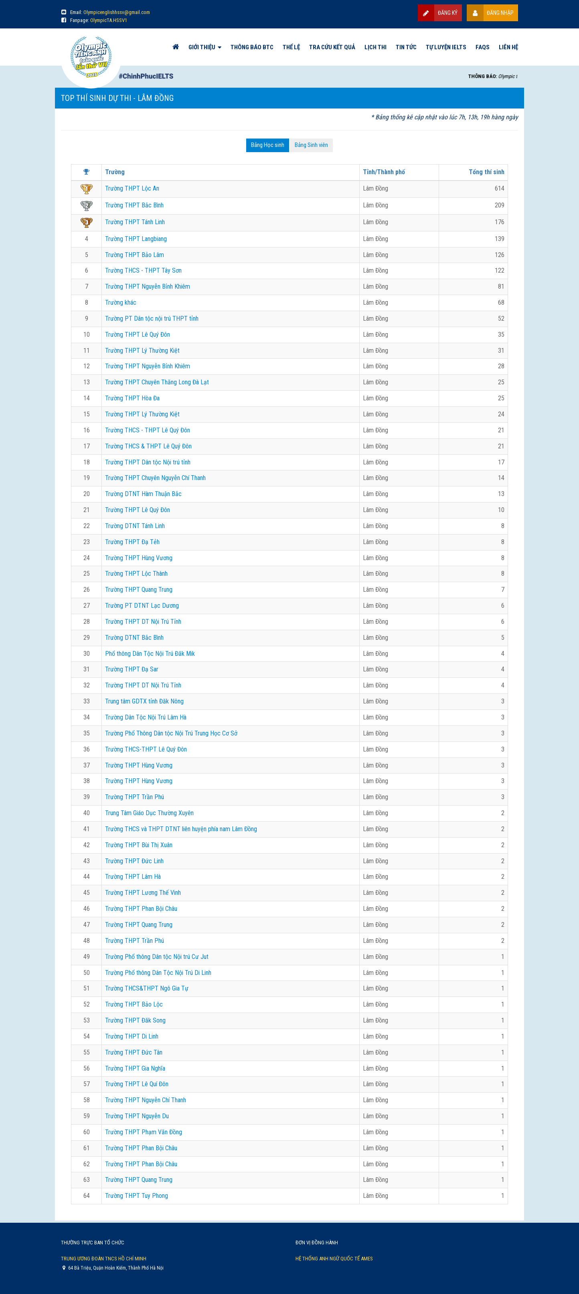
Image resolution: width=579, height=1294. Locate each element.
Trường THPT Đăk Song (135, 1020)
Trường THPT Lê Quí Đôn (136, 1084)
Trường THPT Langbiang (136, 239)
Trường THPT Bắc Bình (134, 205)
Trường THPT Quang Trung (138, 589)
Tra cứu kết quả (332, 47)
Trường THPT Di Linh (131, 1036)
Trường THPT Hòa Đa (132, 398)
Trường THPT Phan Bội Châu (141, 908)
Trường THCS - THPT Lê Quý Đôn (147, 430)
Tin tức (406, 47)
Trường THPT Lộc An (132, 188)
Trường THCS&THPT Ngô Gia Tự (146, 988)
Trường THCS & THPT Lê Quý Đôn (148, 446)
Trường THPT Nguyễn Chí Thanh (145, 1100)
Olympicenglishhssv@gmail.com (116, 12)
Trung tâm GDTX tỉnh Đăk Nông (144, 701)
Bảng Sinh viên (311, 145)
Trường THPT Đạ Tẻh (132, 542)
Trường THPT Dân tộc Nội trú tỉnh (147, 462)
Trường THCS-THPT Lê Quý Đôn (146, 749)
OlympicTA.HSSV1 (108, 20)
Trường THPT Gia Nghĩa (135, 1068)
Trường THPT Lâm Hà (133, 876)
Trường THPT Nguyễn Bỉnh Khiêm (147, 286)
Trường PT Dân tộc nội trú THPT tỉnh (151, 318)
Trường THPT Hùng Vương (138, 558)
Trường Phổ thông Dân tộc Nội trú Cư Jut (157, 956)
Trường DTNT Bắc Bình (134, 637)
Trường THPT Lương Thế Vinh (143, 892)
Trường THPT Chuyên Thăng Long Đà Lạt (157, 382)
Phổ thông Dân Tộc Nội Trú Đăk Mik (150, 653)
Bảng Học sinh (267, 145)
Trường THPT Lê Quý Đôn (137, 334)
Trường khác (120, 302)
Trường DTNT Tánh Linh (135, 526)
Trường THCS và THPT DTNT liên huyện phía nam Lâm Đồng (181, 829)
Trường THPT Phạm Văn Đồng (143, 1132)
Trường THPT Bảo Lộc (134, 1004)
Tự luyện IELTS (446, 47)
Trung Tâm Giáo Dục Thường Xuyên (149, 813)
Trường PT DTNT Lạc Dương (142, 605)
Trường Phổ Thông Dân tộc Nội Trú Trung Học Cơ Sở (171, 733)
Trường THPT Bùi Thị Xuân (138, 845)
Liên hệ (508, 47)
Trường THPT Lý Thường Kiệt (142, 350)
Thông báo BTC (252, 47)
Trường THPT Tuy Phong (136, 1196)
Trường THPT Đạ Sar (131, 669)
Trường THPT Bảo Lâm (134, 255)
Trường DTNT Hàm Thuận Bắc (143, 494)
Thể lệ (291, 47)
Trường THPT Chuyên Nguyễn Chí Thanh (155, 478)
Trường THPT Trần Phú (134, 797)
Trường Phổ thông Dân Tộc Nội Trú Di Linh (158, 973)
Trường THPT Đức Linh (134, 861)
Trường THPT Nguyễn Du (137, 1116)
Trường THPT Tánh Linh (135, 222)
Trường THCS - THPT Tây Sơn (143, 270)
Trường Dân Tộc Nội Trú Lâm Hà (145, 717)
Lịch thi (375, 47)
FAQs (483, 47)
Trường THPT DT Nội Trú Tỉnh (143, 621)
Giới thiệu (201, 47)
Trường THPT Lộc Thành (136, 573)
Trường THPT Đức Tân (133, 1052)
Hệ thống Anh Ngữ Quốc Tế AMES (334, 1259)
